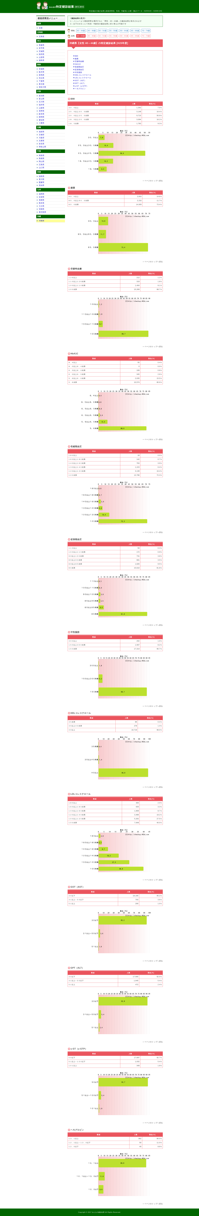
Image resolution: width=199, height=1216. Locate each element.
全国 (40, 28)
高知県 (41, 185)
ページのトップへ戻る (153, 181)
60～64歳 (124, 31)
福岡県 (41, 194)
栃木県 (41, 72)
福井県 (41, 105)
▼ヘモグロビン (79, 89)
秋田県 (41, 54)
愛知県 (41, 120)
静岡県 (41, 117)
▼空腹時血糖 (78, 61)
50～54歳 (103, 31)
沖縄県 (41, 221)
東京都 (41, 84)
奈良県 (41, 144)
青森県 (41, 45)
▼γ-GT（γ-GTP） (80, 86)
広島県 (41, 165)
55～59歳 (113, 31)
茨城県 (41, 69)
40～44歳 (81, 31)
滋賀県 (41, 132)
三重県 (41, 123)
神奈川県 (42, 87)
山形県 (41, 57)
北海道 (41, 36)
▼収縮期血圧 (78, 67)
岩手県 (41, 48)
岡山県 (41, 161)
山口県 (41, 168)
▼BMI (75, 56)
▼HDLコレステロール (82, 75)
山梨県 (41, 108)
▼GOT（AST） (79, 80)
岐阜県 (41, 114)
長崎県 (41, 200)
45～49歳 (92, 31)
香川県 (41, 179)
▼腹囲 (75, 59)
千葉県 (41, 81)
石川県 (41, 102)
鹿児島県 (42, 212)
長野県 (41, 111)
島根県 (41, 158)
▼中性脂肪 (77, 72)
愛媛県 (41, 182)
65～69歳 (135, 31)
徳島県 (41, 176)
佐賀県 (41, 197)
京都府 (41, 135)
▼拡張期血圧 (78, 70)
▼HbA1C (77, 64)
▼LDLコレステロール (82, 78)
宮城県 (41, 51)
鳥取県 (41, 155)
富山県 (41, 99)
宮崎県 (41, 209)
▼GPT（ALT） (79, 83)
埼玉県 (41, 78)
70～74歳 (146, 31)
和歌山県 (42, 147)
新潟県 (41, 96)
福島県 (41, 60)
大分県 (41, 206)
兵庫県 (41, 141)
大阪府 (41, 138)
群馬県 (41, 75)
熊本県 (41, 203)
